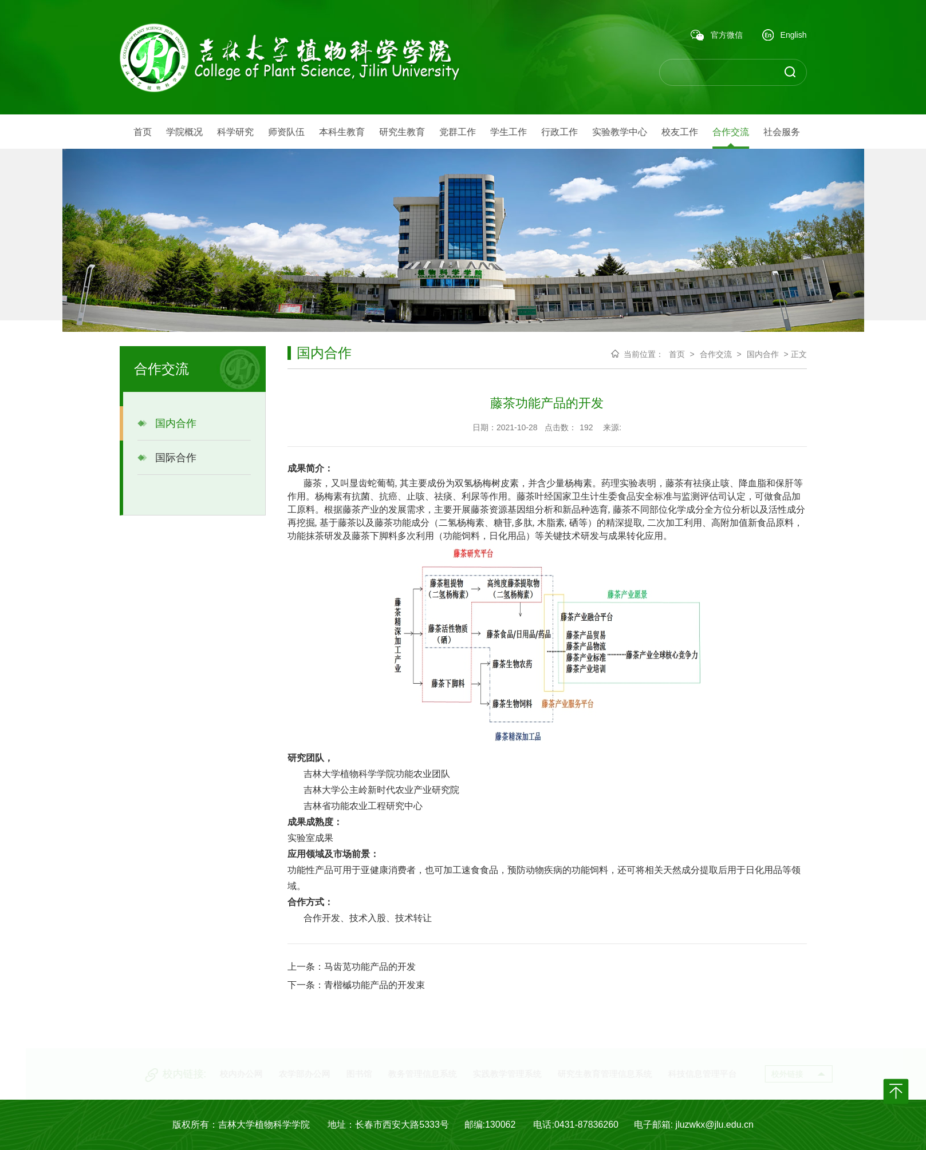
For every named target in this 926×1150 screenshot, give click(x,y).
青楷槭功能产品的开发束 (374, 985)
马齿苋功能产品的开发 (370, 966)
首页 (677, 354)
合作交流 (716, 354)
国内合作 (166, 423)
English (784, 36)
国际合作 (166, 457)
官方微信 (717, 35)
